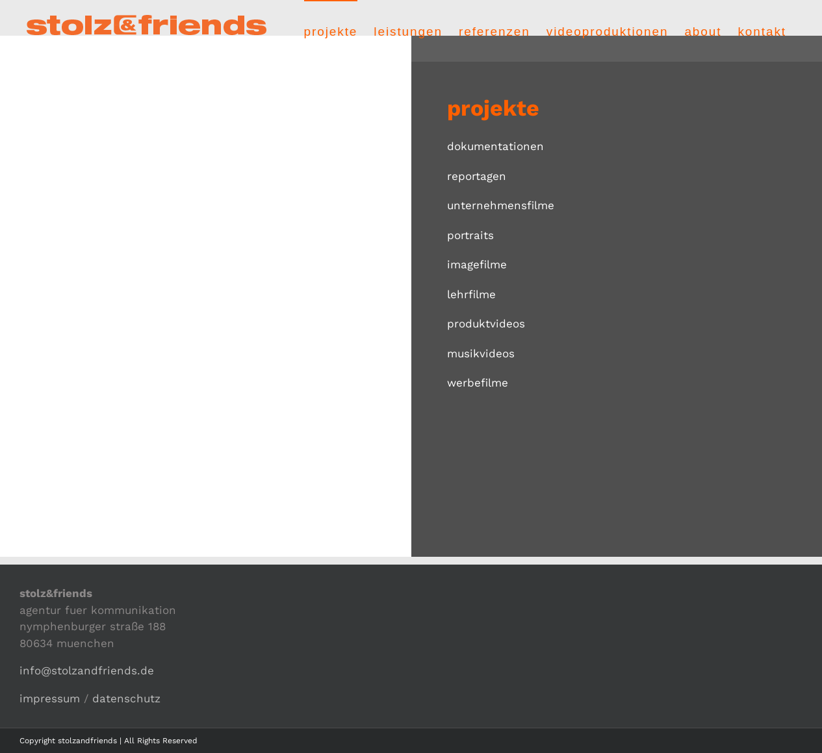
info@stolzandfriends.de (86, 670)
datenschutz (126, 698)
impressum (49, 698)
